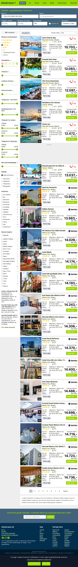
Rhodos (66, 537)
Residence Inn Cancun (51, 102)
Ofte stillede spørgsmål (8, 327)
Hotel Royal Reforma (50, 338)
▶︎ (39, 46)
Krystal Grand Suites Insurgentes (55, 403)
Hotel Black (47, 252)
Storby (36, 3)
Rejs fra (3, 13)
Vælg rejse (71, 53)
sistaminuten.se (16, 553)
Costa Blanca (68, 533)
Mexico (57, 40)
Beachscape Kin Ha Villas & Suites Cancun (59, 166)
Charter (22, 3)
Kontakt (3, 531)
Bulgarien (67, 542)
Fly (30, 3)
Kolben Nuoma (48, 209)
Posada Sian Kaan (49, 59)
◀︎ (22, 46)
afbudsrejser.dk (26, 553)
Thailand (54, 544)
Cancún (44, 104)
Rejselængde (37, 21)
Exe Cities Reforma (49, 382)
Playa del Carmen (48, 40)
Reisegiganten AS (41, 551)
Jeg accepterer (34, 564)
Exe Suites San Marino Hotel (53, 295)
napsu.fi (47, 553)
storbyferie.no (69, 553)
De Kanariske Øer (69, 531)
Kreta (54, 537)
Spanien (66, 530)
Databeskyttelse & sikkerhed (9, 535)
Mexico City (46, 189)
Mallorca (54, 531)
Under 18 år (55, 530)
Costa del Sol (56, 535)
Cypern (54, 540)
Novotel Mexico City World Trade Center (58, 446)
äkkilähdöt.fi (34, 553)
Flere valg (46, 53)
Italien (66, 538)
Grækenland (67, 535)
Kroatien (66, 540)
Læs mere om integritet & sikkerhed (39, 560)
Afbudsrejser (62, 3)
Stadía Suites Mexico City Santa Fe (56, 468)
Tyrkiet (54, 538)
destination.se (54, 553)
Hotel (44, 3)
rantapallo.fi (41, 553)
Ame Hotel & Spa (49, 38)
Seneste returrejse (23, 21)
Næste (65, 491)
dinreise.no (62, 553)
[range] (2, 66)
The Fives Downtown (50, 81)
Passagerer (65, 21)
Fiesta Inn (46, 124)
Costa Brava (56, 533)
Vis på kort (25, 33)
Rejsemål (73, 3)
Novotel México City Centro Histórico (57, 317)
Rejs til (41, 13)
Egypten (54, 545)
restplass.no (8, 553)
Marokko (67, 544)
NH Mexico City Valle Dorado (53, 230)
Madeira (66, 545)
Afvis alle (46, 564)
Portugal (55, 542)
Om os (3, 530)
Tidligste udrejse (6, 21)
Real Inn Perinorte (49, 187)
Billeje (52, 3)
